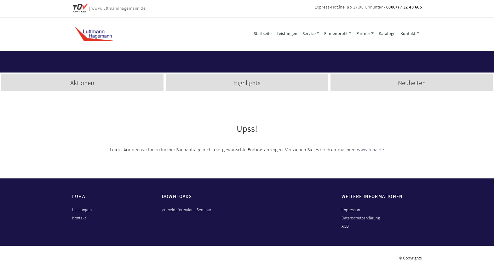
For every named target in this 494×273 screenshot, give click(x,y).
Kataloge (387, 33)
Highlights (247, 82)
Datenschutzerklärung (361, 218)
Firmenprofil (336, 33)
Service (309, 33)
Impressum (351, 209)
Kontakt (408, 33)
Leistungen (287, 33)
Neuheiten (412, 82)
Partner (363, 33)
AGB (345, 226)
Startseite (263, 33)
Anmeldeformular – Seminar (186, 209)
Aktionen (82, 82)
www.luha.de (370, 149)
